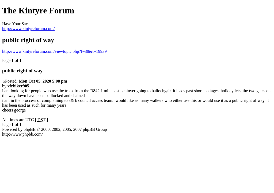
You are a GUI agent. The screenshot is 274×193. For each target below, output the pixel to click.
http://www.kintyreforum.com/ (28, 28)
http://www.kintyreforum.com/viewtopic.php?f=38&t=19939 (54, 51)
